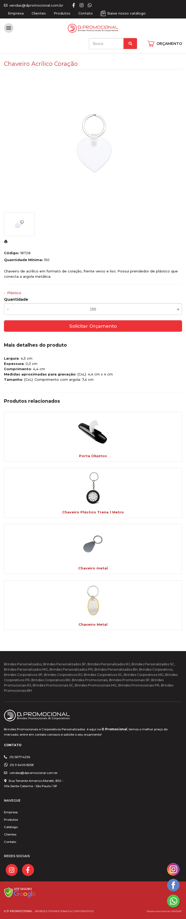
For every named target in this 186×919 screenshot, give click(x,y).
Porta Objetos (93, 456)
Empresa (16, 13)
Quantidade (16, 299)
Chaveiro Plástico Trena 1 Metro (93, 512)
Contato (85, 13)
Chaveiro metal (93, 568)
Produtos (62, 13)
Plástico (14, 293)
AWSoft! (176, 911)
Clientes (39, 13)
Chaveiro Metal (93, 624)
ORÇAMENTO (169, 43)
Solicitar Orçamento (93, 326)
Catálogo (11, 827)
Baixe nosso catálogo (126, 13)
